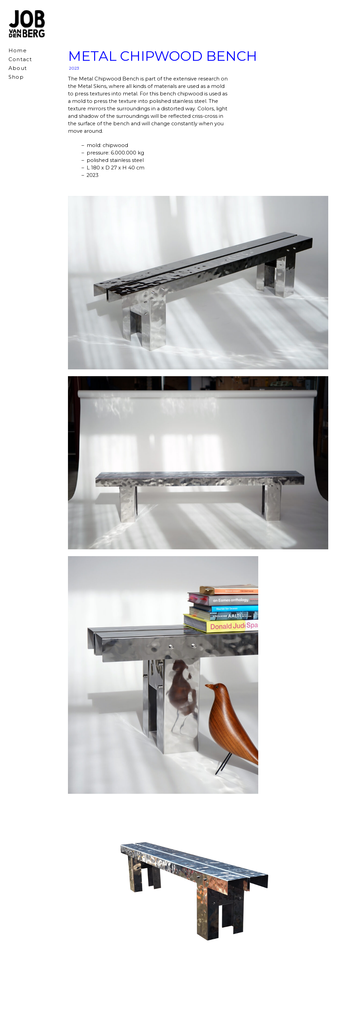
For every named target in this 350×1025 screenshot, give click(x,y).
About (17, 68)
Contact (20, 59)
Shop (16, 77)
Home (17, 50)
